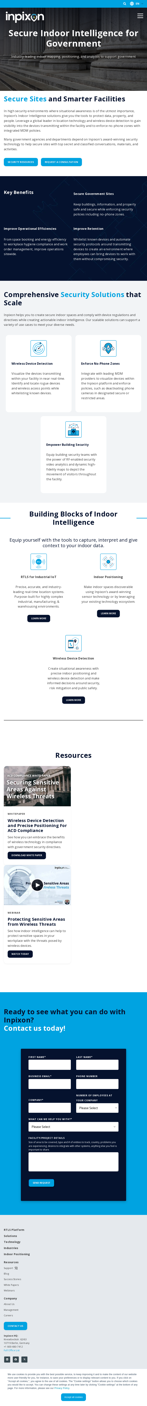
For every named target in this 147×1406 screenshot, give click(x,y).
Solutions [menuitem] (10, 1236)
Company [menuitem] (10, 1298)
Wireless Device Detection (73, 658)
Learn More (38, 618)
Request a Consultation (61, 162)
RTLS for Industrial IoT (38, 577)
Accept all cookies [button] (73, 1397)
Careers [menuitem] (8, 1315)
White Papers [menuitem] (11, 1285)
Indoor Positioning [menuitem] (17, 1254)
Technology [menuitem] (12, 1242)
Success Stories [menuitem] (12, 1279)
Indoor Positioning (108, 577)
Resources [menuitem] (11, 1262)
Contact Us (15, 1326)
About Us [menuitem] (9, 1304)
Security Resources (21, 162)
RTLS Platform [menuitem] (14, 1230)
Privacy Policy (61, 1388)
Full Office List (12, 1350)
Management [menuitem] (11, 1310)
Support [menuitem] (8, 1268)
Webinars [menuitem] (9, 1290)
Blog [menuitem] (6, 1273)
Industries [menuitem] (11, 1248)
